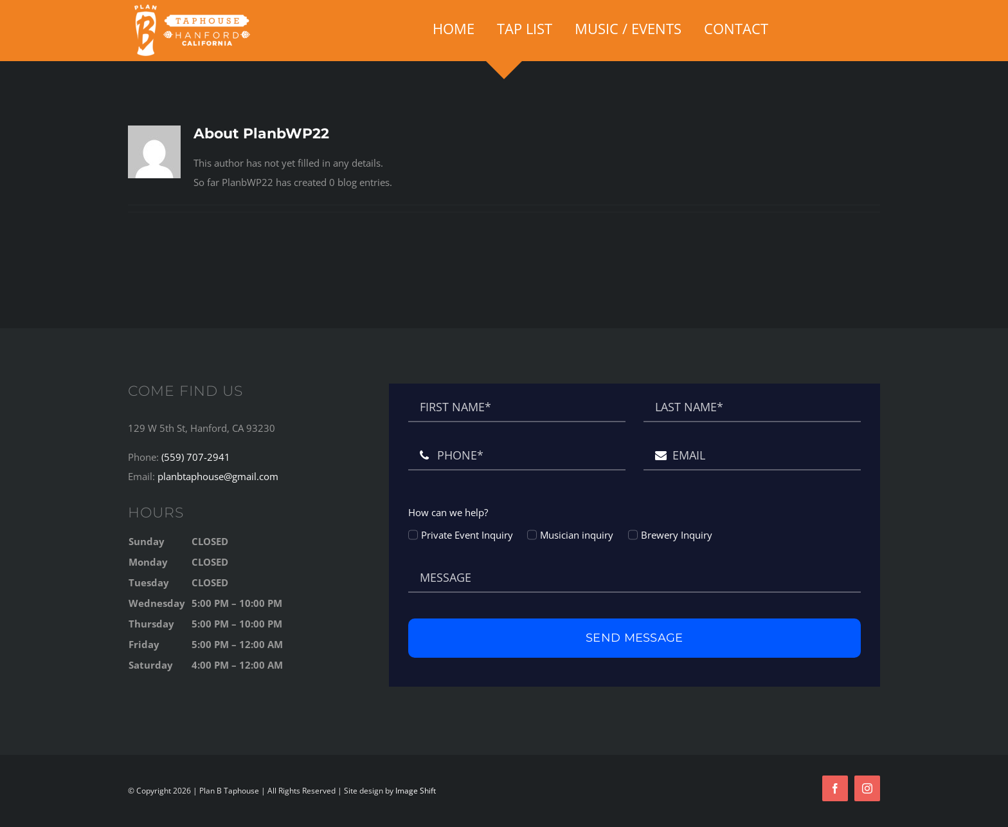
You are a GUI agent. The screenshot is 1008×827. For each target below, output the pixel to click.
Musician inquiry (576, 534)
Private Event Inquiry (467, 534)
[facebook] (835, 788)
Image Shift (415, 790)
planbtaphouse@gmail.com (218, 476)
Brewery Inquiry (676, 534)
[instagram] (867, 788)
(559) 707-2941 (195, 457)
